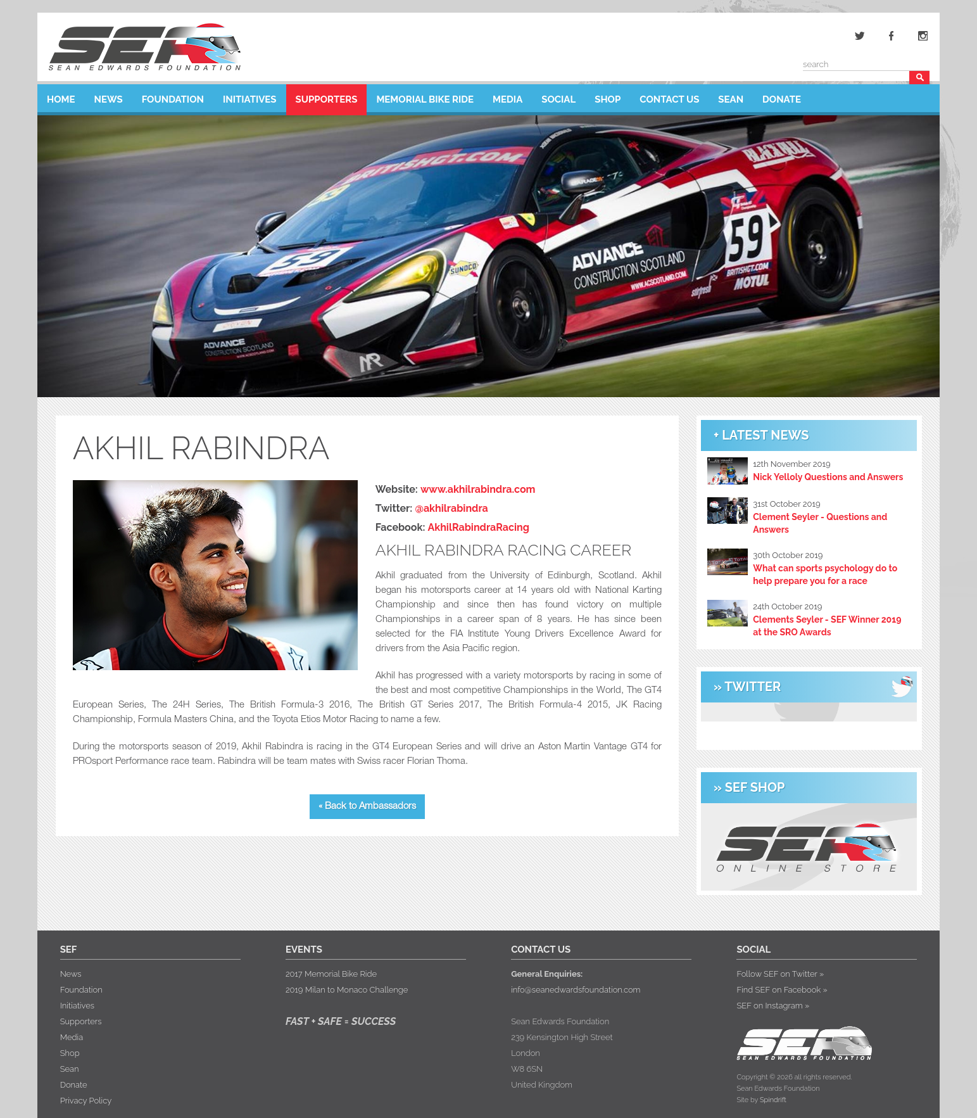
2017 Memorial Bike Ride (331, 974)
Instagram (923, 35)
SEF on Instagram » (772, 1005)
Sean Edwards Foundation (144, 46)
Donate (781, 96)
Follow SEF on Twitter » (780, 974)
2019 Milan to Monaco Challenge (347, 989)
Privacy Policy (86, 1100)
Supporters (327, 96)
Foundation (173, 96)
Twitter (860, 35)
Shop (608, 96)
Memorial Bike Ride (425, 96)
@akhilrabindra (451, 508)
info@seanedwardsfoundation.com (575, 989)
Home (61, 96)
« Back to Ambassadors (367, 806)
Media (507, 96)
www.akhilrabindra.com (478, 489)
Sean (730, 96)
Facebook (891, 35)
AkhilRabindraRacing (478, 527)
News (108, 96)
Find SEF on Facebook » (781, 989)
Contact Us (669, 96)
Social (558, 96)
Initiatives (250, 96)
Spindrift (773, 1100)
